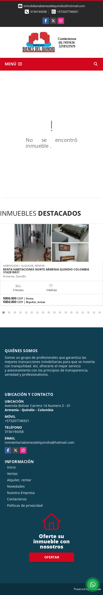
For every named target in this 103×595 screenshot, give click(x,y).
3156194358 (38, 11)
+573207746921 (67, 11)
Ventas (12, 473)
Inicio (11, 467)
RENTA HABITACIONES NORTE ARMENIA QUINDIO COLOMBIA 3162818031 (46, 271)
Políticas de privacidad (25, 505)
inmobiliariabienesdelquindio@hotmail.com (39, 442)
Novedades (16, 486)
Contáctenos (17, 499)
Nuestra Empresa (21, 492)
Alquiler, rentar (19, 480)
